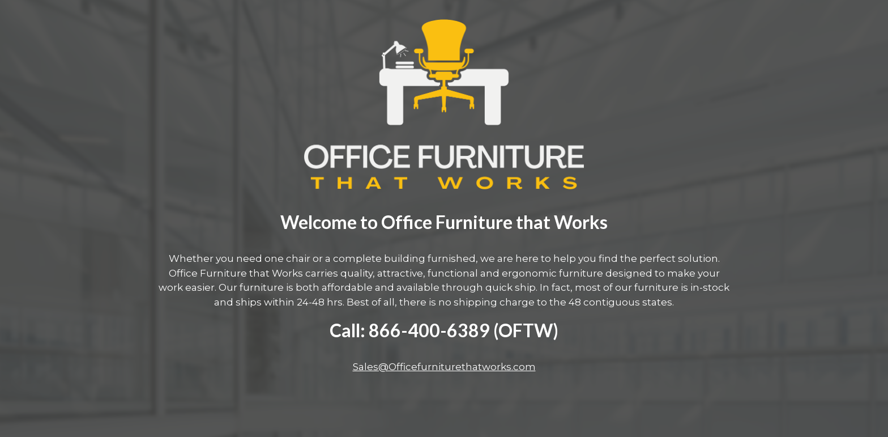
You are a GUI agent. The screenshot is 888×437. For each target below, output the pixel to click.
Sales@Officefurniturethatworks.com (444, 366)
